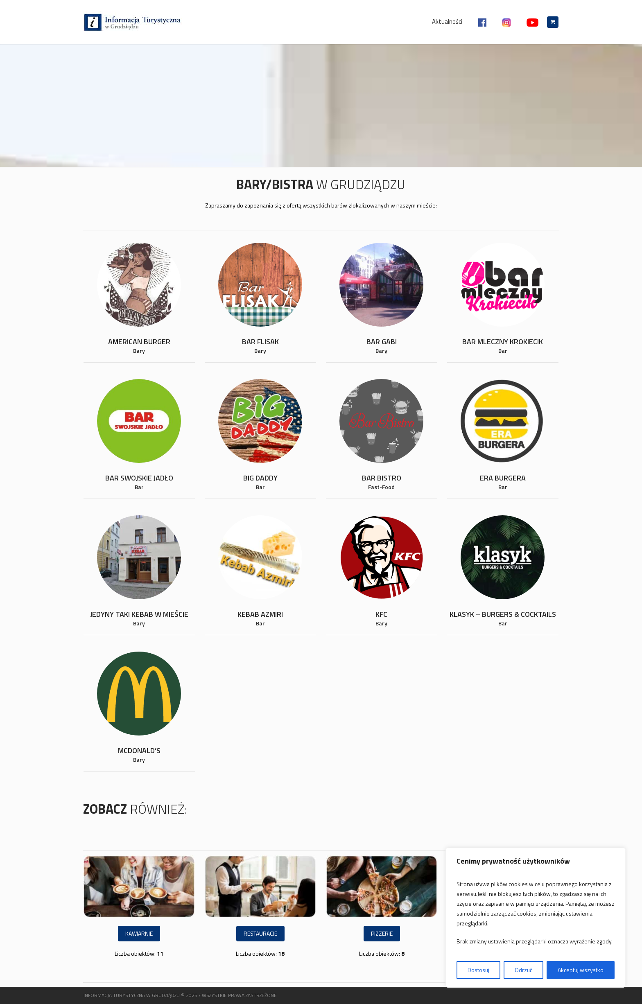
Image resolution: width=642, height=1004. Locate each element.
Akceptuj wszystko (581, 970)
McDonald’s (139, 750)
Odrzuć (523, 970)
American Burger (139, 341)
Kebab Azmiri (260, 614)
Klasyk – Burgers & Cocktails (503, 614)
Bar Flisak (260, 341)
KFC (381, 614)
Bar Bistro (381, 477)
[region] (535, 918)
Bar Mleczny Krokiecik (502, 341)
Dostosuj (478, 970)
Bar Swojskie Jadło (139, 477)
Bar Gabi (381, 341)
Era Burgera (503, 477)
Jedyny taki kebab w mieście (139, 614)
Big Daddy (260, 477)
